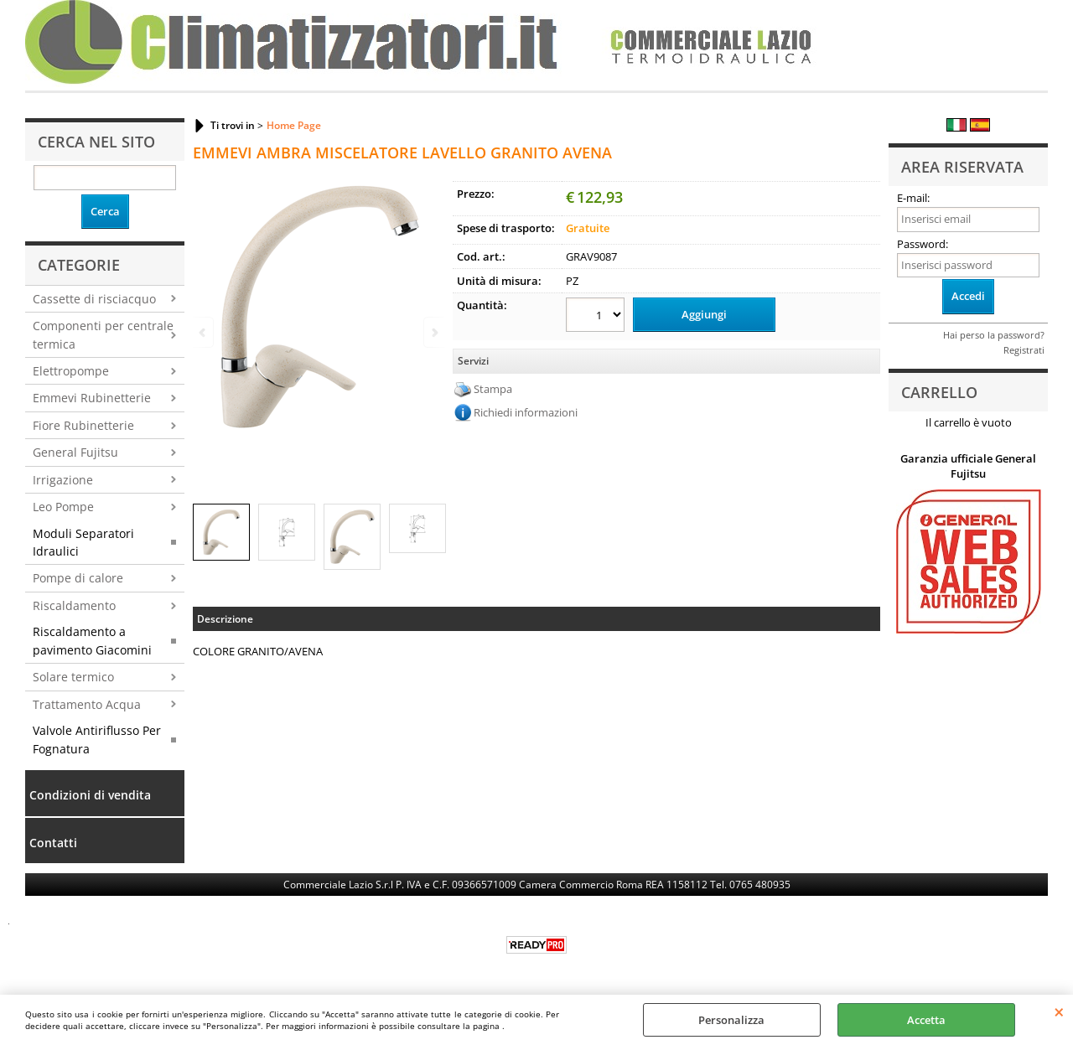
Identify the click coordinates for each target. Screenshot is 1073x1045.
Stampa (493, 388)
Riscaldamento (74, 605)
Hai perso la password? (993, 335)
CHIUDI (1059, 1011)
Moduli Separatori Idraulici (83, 542)
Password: (922, 243)
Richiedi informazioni (526, 412)
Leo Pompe (63, 507)
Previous (204, 332)
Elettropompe (71, 371)
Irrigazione (63, 480)
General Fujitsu (75, 452)
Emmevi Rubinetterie (92, 398)
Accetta (926, 1019)
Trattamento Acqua (87, 704)
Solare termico (73, 677)
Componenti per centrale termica (103, 334)
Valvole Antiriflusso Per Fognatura (97, 739)
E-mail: (913, 197)
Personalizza (731, 1019)
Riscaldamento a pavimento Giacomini (92, 640)
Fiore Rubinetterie (83, 425)
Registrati (1023, 350)
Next (433, 332)
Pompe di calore (78, 578)
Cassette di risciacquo (94, 299)
